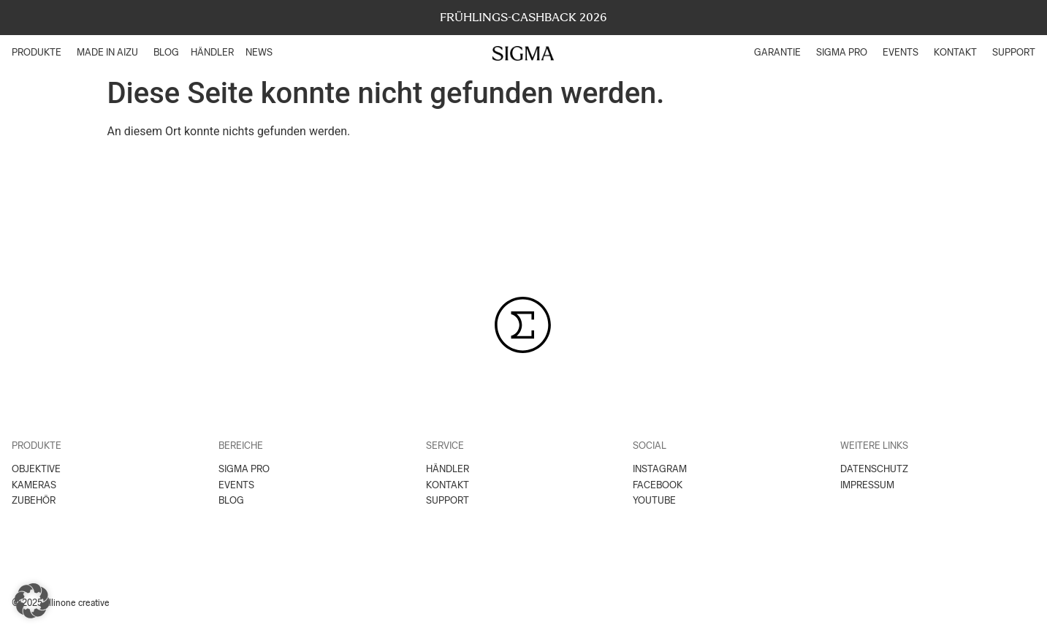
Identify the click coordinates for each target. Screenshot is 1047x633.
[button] (32, 601)
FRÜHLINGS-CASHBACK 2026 (523, 17)
